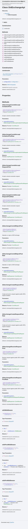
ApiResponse (10, 141)
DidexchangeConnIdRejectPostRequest (13, 242)
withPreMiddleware (17, 509)
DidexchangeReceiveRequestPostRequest (14, 366)
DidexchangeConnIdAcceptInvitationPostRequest (16, 122)
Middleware (18, 431)
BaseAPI (7, 13)
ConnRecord (10, 112)
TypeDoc (12, 522)
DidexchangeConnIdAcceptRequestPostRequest (16, 183)
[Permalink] (11, 70)
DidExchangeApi (6, 4)
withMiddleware (16, 436)
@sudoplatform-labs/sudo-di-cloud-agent (13, 1)
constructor (15, 87)
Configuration (14, 81)
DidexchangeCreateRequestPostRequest (14, 302)
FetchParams (7, 504)
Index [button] (4, 22)
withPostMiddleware (17, 472)
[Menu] (25, 1)
